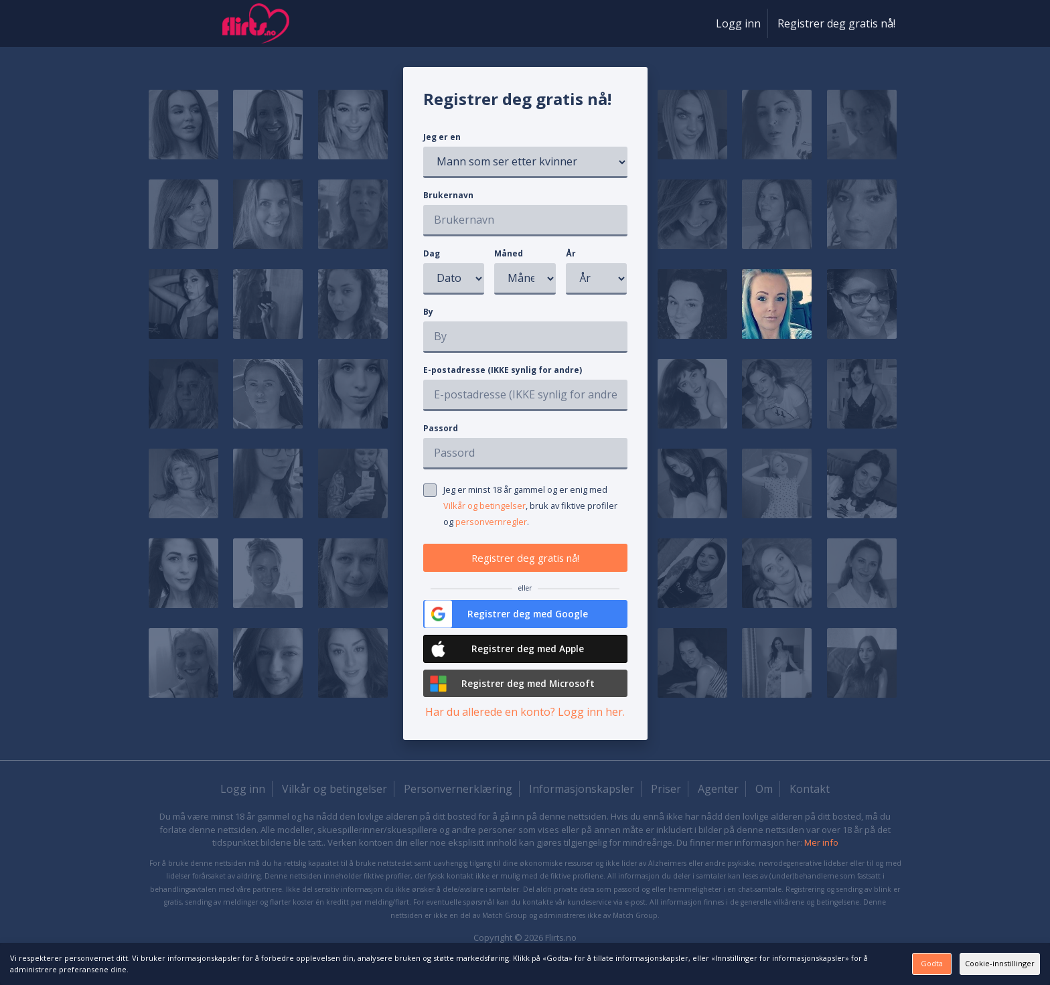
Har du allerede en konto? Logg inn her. (525, 725)
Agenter (718, 802)
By (428, 311)
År (571, 253)
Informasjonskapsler (581, 802)
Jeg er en (442, 137)
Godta (831, 963)
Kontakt (810, 802)
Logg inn (738, 23)
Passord (440, 428)
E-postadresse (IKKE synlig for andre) (502, 370)
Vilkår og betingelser (484, 506)
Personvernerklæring (458, 802)
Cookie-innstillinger (973, 963)
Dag (431, 253)
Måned (508, 253)
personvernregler (491, 522)
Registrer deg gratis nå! (836, 23)
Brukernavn (448, 195)
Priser (666, 802)
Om (764, 802)
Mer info (821, 856)
